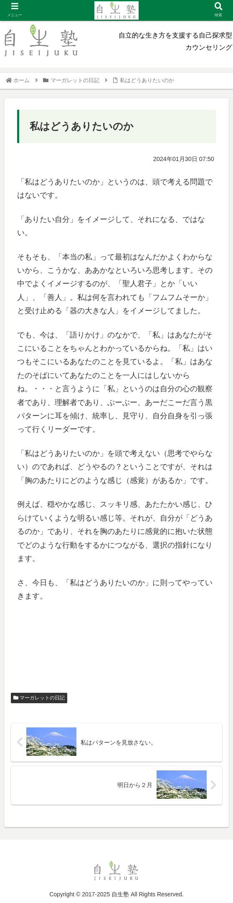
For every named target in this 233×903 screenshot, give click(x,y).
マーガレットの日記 (39, 698)
